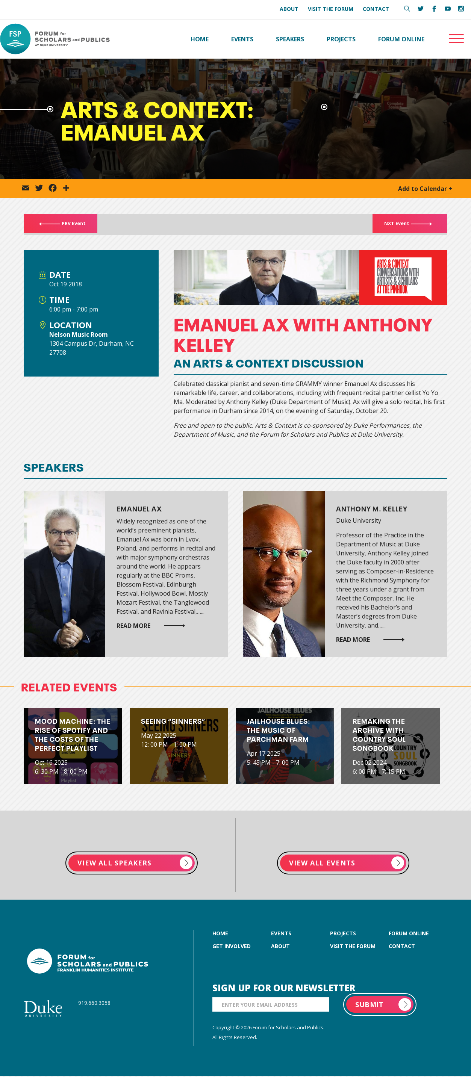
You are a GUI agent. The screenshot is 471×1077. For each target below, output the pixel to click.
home (220, 934)
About (289, 8)
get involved (231, 946)
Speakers (290, 39)
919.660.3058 (94, 1003)
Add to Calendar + (425, 189)
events (281, 934)
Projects (341, 39)
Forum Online (401, 39)
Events (242, 39)
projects (343, 934)
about (280, 946)
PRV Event (68, 225)
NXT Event (401, 225)
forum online (409, 934)
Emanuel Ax (139, 508)
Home (200, 39)
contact (402, 946)
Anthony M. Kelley (371, 508)
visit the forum (353, 946)
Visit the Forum (330, 8)
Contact (376, 8)
